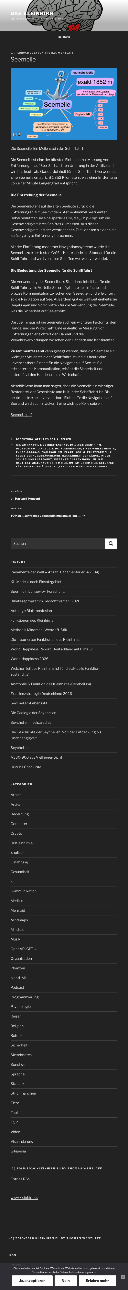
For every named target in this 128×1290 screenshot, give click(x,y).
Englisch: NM (52, 452)
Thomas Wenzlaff (59, 52)
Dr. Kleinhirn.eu (68, 448)
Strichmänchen (23, 1093)
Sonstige (18, 1064)
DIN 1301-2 (45, 448)
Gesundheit (20, 872)
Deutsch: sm (26, 448)
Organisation (21, 958)
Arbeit (16, 795)
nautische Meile (54, 463)
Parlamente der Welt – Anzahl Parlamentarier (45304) (55, 572)
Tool (14, 1112)
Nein (66, 1281)
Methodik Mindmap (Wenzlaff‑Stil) (39, 630)
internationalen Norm (72, 459)
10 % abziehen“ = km (85, 445)
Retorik (17, 1035)
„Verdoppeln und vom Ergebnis (83, 466)
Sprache (18, 1074)
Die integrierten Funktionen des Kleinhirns (45, 639)
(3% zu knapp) (27, 445)
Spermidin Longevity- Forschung (38, 591)
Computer (19, 824)
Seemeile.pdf (21, 415)
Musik (15, 939)
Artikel (16, 804)
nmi (78, 463)
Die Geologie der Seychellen (33, 713)
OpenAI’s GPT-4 (47, 439)
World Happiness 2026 (29, 659)
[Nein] (123, 1277)
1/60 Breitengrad (54, 445)
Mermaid (18, 910)
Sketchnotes (21, 1055)
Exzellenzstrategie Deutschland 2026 (41, 694)
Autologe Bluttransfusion (31, 611)
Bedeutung (24, 439)
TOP (14, 1122)
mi (95, 459)
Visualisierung (22, 1141)
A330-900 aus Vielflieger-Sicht (36, 757)
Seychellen (20, 748)
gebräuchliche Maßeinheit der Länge (68, 455)
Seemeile (90, 463)
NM (71, 463)
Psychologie (21, 1006)
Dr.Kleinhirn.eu (23, 843)
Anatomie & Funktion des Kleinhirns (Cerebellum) (51, 684)
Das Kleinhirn (32, 13)
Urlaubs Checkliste (26, 767)
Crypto (16, 833)
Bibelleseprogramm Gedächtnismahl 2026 (45, 601)
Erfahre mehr (97, 1281)
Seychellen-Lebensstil (29, 703)
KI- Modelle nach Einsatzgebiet (36, 582)
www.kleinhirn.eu (24, 1197)
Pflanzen (18, 968)
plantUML (19, 978)
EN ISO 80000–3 (28, 452)
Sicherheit (19, 1045)
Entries (20, 1179)
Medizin (17, 901)
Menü (64, 36)
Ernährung (19, 862)
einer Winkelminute (99, 448)
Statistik (17, 1084)
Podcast (17, 987)
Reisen (66, 439)
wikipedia (18, 1151)
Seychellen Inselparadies (31, 722)
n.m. (101, 459)
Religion (17, 1026)
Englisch (18, 852)
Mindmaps (19, 920)
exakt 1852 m (74, 452)
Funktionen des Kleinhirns (32, 620)
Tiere (15, 1103)
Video (15, 1132)
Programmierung (25, 997)
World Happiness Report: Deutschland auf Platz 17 (52, 649)
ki (12, 881)
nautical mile (27, 463)
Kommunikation (24, 891)
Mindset (17, 929)
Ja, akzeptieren (32, 1281)
